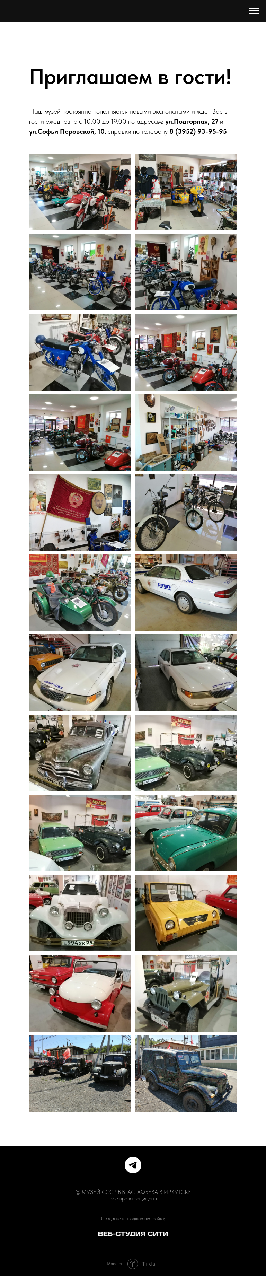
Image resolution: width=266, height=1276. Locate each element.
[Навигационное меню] (254, 11)
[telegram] (133, 1165)
